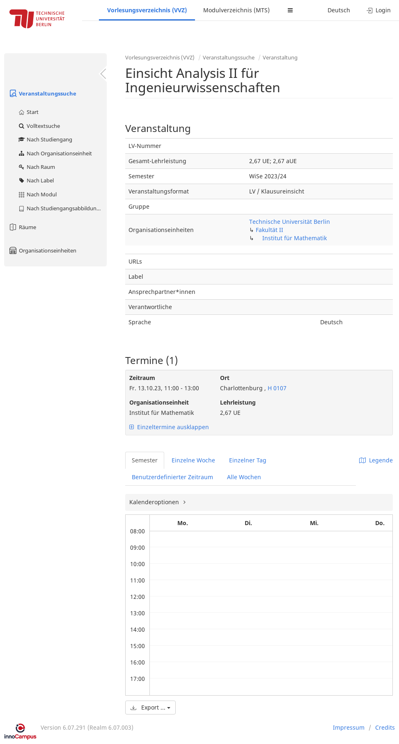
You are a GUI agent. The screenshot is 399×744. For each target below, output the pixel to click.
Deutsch (339, 10)
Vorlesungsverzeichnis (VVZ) (147, 10)
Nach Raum (36, 167)
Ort (224, 378)
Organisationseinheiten (42, 250)
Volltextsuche (39, 126)
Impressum (349, 727)
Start (28, 112)
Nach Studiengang (45, 139)
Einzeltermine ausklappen (169, 427)
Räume (22, 227)
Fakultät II (269, 230)
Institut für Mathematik (294, 238)
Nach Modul (37, 194)
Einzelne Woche (193, 460)
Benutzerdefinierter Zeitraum (172, 477)
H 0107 (276, 388)
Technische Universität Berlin (289, 221)
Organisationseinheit (159, 402)
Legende (376, 460)
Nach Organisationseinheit (55, 153)
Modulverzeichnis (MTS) (236, 10)
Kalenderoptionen (155, 502)
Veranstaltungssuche (42, 93)
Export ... (150, 707)
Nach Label (36, 180)
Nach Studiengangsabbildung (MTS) (62, 208)
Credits (385, 727)
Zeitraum (142, 378)
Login (379, 10)
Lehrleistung (238, 402)
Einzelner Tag (247, 460)
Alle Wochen (244, 477)
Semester (145, 460)
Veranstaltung (280, 57)
